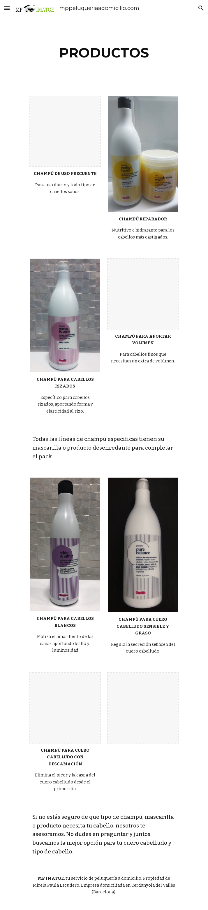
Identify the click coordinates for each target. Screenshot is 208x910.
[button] (7, 8)
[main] (104, 53)
